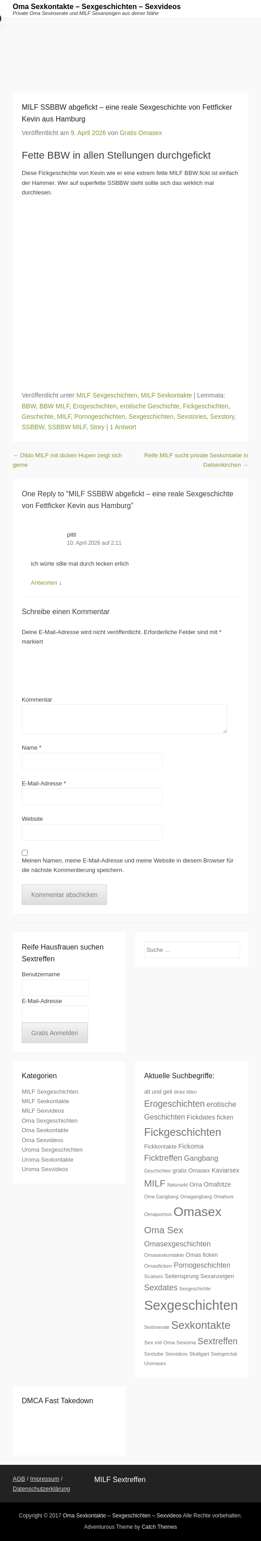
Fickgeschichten (205, 406)
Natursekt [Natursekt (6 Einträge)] (177, 1184)
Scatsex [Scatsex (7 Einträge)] (153, 1276)
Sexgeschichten (151, 416)
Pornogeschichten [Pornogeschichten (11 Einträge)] (202, 1265)
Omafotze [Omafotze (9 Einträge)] (217, 1184)
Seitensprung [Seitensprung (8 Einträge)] (181, 1276)
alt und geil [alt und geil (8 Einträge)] (158, 1091)
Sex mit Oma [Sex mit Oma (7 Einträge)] (159, 1342)
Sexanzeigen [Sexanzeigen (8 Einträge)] (217, 1276)
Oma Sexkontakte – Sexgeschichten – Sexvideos (97, 6)
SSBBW (33, 427)
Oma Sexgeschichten (50, 1120)
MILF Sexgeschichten (106, 395)
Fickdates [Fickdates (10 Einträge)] (201, 1117)
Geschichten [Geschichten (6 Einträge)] (157, 1170)
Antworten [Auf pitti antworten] (44, 582)
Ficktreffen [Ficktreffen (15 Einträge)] (163, 1158)
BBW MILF (54, 406)
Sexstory (222, 416)
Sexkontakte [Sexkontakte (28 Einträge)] (201, 1325)
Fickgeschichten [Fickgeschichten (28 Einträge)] (182, 1132)
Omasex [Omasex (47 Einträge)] (198, 1211)
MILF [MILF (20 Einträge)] (154, 1183)
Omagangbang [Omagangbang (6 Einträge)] (196, 1196)
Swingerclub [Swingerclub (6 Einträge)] (224, 1354)
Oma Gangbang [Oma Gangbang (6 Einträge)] (161, 1196)
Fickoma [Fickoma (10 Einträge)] (190, 1146)
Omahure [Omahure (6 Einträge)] (224, 1196)
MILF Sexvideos (43, 1110)
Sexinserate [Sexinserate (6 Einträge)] (156, 1327)
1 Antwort (123, 427)
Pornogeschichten (99, 416)
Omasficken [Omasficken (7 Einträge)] (158, 1266)
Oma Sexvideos (42, 1140)
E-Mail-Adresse (44, 783)
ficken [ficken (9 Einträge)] (225, 1117)
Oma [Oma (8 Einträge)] (195, 1184)
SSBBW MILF (67, 427)
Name (31, 747)
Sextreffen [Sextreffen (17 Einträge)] (217, 1341)
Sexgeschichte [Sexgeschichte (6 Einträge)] (195, 1288)
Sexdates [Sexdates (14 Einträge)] (161, 1287)
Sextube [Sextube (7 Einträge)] (154, 1354)
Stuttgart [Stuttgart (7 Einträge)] (199, 1354)
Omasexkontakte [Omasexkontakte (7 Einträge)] (164, 1255)
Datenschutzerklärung (41, 1488)
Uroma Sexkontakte (47, 1159)
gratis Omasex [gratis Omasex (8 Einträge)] (191, 1170)
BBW (29, 406)
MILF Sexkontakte (166, 395)
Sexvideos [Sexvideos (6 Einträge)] (176, 1354)
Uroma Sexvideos (45, 1169)
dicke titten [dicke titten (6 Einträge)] (185, 1092)
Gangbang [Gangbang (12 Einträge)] (201, 1158)
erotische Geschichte (149, 406)
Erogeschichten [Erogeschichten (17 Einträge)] (174, 1104)
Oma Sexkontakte (45, 1130)
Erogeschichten (95, 406)
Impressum (44, 1478)
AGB (19, 1478)
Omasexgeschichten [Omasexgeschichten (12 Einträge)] (177, 1244)
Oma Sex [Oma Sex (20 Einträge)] (164, 1230)
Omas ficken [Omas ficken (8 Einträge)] (202, 1254)
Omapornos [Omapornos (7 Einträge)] (158, 1214)
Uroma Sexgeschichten (52, 1149)
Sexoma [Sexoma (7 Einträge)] (186, 1342)
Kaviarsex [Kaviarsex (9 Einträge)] (225, 1170)
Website (32, 818)
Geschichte (37, 416)
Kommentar (37, 699)
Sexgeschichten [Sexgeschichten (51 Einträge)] (191, 1305)
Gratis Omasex (141, 132)
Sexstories (191, 416)
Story (97, 427)
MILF (64, 416)
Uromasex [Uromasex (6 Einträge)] (155, 1363)
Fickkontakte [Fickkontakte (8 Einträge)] (160, 1146)
